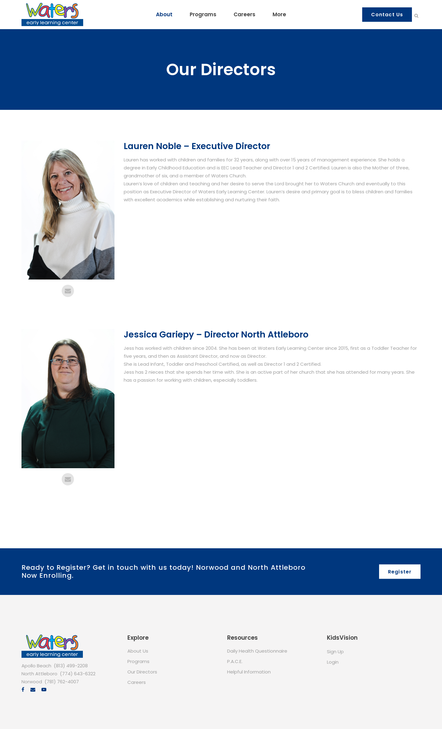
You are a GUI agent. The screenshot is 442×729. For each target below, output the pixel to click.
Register (400, 571)
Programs (138, 661)
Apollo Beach (36, 665)
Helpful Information (249, 672)
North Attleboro (39, 673)
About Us (137, 651)
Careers (136, 682)
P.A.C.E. (234, 661)
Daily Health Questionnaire (257, 651)
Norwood (31, 681)
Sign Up (335, 651)
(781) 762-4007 (62, 681)
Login (333, 662)
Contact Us (387, 14)
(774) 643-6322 (77, 673)
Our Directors (142, 672)
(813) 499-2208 (71, 665)
